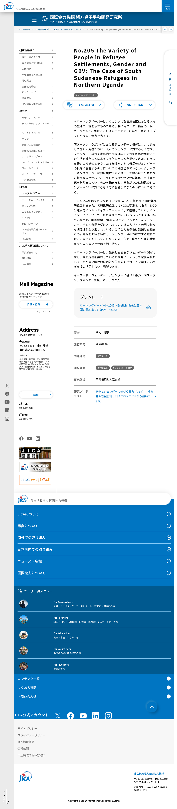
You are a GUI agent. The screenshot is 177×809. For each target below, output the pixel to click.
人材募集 (26, 264)
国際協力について (31, 572)
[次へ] (171, 29)
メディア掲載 (28, 206)
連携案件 (26, 98)
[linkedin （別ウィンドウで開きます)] (95, 715)
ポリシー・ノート (31, 138)
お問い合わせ (27, 696)
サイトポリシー (27, 728)
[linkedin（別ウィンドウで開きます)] (7, 410)
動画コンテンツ (30, 223)
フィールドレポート (32, 168)
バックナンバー (43, 311)
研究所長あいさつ (31, 252)
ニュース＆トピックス (33, 200)
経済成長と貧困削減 (32, 63)
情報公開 (23, 748)
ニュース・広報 (30, 561)
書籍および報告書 (31, 144)
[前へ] (165, 29)
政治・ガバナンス (31, 57)
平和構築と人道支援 (32, 74)
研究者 (23, 187)
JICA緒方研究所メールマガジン (35, 231)
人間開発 (26, 68)
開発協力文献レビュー (33, 150)
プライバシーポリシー (32, 735)
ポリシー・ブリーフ (32, 174)
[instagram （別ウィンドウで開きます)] (108, 715)
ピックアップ (29, 92)
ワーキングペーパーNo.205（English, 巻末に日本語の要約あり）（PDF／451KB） (115, 307)
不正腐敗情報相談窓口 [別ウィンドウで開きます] (32, 755)
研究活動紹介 (27, 50)
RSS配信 (26, 238)
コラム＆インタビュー (33, 211)
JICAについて (28, 514)
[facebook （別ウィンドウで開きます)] (70, 715)
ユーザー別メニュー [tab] (35, 591)
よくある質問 (27, 687)
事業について (28, 525)
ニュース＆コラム (29, 193)
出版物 (23, 111)
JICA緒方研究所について (33, 245)
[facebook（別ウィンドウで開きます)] (7, 394)
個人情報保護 (26, 742)
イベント (26, 217)
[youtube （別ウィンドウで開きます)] (83, 715)
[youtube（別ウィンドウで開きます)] (7, 402)
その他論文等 (29, 180)
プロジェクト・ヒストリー (35, 162)
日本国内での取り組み (35, 549)
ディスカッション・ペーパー (35, 125)
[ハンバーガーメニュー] (168, 4)
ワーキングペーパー (32, 132)
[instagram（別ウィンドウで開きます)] (7, 419)
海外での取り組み (32, 537)
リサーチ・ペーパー (32, 117)
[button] (36, 304)
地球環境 (26, 80)
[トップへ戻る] (152, 707)
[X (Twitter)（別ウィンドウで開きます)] (7, 386)
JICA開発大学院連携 (32, 104)
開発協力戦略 (29, 86)
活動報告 (26, 258)
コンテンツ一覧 (29, 678)
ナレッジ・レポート (32, 156)
